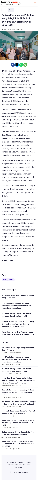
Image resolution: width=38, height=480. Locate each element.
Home (5, 10)
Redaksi (20, 462)
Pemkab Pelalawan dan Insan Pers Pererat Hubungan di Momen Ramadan (18, 412)
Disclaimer (26, 465)
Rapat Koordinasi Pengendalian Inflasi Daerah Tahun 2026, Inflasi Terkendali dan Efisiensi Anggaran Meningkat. (18, 380)
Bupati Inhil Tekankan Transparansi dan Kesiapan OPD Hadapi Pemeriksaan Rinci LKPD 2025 (18, 443)
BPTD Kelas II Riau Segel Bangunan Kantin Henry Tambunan (18, 296)
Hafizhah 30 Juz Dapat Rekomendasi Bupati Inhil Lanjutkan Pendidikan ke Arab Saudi (19, 402)
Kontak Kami (19, 467)
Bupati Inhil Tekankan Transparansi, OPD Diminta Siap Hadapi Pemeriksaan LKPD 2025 (18, 422)
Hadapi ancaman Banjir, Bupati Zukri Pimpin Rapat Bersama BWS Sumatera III (19, 433)
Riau (10, 10)
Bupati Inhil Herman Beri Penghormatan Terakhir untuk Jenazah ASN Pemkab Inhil (18, 333)
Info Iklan (28, 462)
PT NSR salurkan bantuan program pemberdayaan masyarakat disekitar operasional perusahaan (16, 305)
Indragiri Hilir (8, 280)
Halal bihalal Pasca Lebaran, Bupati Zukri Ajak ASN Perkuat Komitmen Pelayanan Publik (18, 392)
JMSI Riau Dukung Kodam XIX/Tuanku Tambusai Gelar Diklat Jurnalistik (16, 314)
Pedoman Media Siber (14, 465)
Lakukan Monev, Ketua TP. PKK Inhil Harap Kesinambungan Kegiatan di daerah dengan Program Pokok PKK (18, 323)
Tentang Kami (11, 462)
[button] (12, 64)
